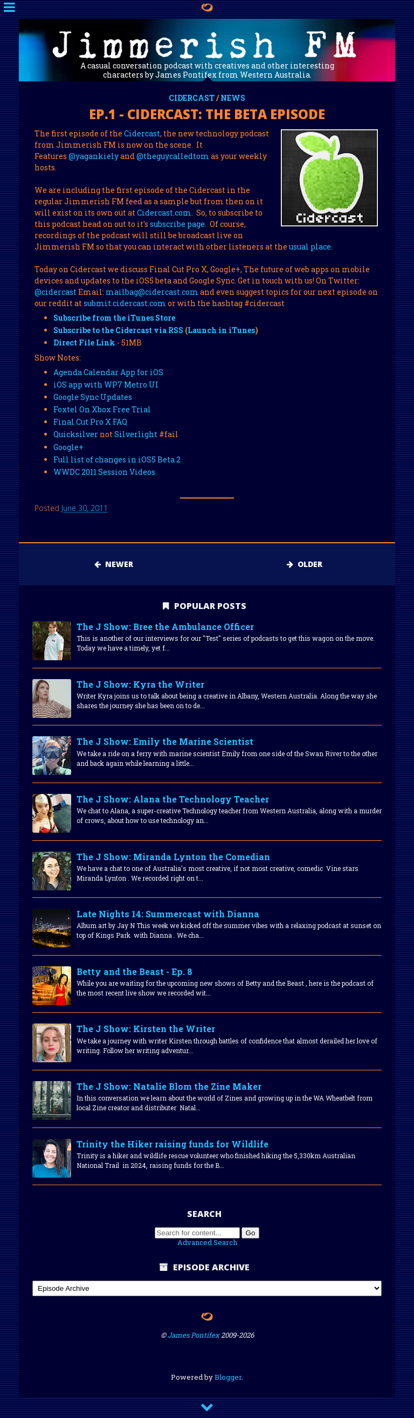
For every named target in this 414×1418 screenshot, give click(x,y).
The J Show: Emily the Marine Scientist (165, 741)
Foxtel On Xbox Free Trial (102, 409)
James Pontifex (193, 1335)
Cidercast (142, 133)
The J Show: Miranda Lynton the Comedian (173, 856)
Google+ (68, 447)
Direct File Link (84, 342)
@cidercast (55, 292)
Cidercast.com (164, 212)
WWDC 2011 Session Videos (104, 472)
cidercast (192, 98)
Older (304, 564)
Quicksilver (75, 434)
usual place (310, 246)
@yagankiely (93, 156)
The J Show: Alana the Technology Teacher (173, 799)
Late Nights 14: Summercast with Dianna (168, 913)
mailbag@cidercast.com (152, 292)
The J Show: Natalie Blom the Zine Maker (169, 1086)
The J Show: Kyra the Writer (140, 684)
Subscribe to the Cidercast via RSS (118, 330)
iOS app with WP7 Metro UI (105, 384)
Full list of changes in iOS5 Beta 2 (117, 459)
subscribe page (177, 224)
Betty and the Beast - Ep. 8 (134, 971)
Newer (113, 564)
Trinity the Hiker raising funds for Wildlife (172, 1144)
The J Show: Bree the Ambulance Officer (165, 626)
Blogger (228, 1377)
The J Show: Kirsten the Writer (146, 1028)
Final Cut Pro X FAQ (90, 422)
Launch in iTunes (221, 330)
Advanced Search (207, 1242)
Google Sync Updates (92, 397)
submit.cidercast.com (125, 303)
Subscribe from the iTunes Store (114, 318)
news (232, 98)
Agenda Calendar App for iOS (108, 372)
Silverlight (135, 434)
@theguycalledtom (172, 156)
